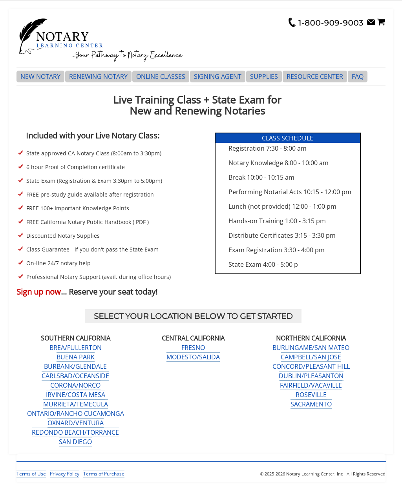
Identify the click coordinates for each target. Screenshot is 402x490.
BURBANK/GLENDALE (75, 366)
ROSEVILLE (311, 394)
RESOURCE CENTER (315, 76)
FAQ (358, 76)
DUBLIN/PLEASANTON (311, 376)
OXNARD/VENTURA (76, 423)
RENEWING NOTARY (98, 76)
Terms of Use (31, 473)
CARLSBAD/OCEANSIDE (75, 376)
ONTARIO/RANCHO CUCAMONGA (75, 413)
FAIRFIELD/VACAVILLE (311, 385)
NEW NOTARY (40, 76)
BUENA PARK (76, 357)
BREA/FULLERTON (75, 347)
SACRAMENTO (311, 404)
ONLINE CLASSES (160, 76)
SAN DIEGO (75, 441)
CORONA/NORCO (75, 385)
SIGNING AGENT (217, 76)
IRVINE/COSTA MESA (75, 394)
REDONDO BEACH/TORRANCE (75, 432)
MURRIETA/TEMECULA (75, 404)
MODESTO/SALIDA (193, 357)
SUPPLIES (264, 76)
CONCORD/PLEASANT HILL (311, 366)
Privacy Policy (64, 473)
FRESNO (193, 347)
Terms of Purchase (103, 473)
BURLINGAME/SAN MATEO (310, 347)
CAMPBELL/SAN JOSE (311, 357)
